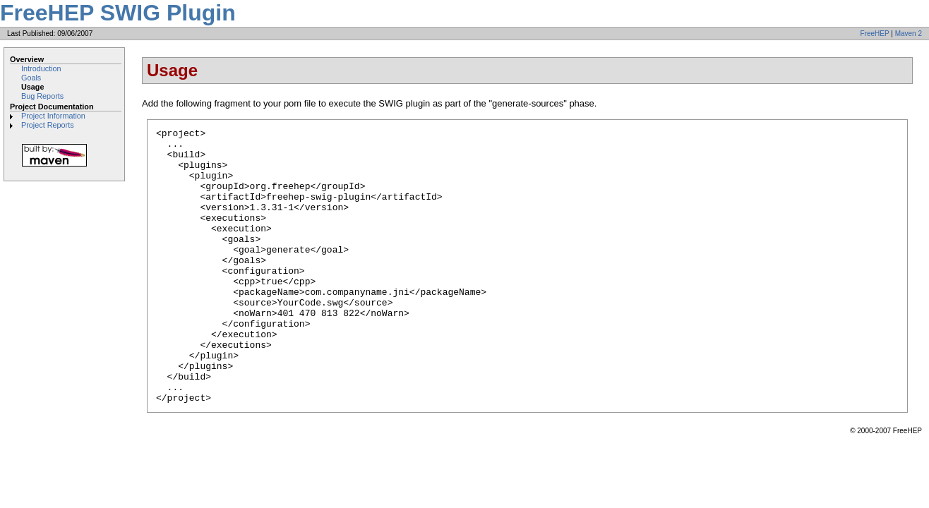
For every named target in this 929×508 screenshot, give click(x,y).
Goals (31, 77)
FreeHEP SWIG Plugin (118, 12)
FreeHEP (875, 33)
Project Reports (47, 125)
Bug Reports (42, 96)
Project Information (53, 115)
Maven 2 (908, 33)
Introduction (41, 68)
